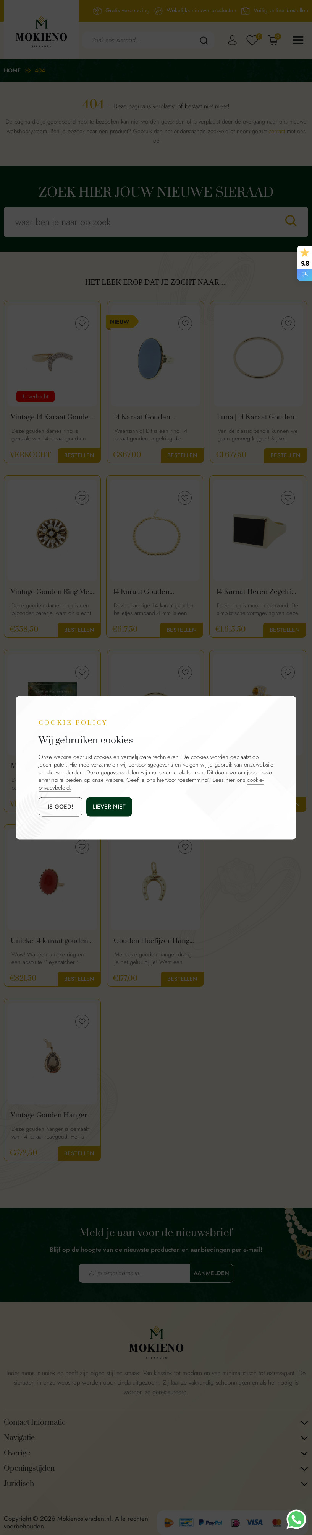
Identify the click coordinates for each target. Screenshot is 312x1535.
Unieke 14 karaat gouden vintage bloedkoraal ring (49, 941)
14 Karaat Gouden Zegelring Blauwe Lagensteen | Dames (145, 417)
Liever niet (109, 806)
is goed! (60, 806)
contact (276, 131)
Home (12, 70)
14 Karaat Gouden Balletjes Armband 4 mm (152, 592)
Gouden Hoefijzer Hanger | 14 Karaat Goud (155, 941)
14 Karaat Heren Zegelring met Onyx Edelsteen (257, 592)
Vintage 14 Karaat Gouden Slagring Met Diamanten (52, 417)
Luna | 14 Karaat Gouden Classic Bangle (255, 417)
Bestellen (79, 455)
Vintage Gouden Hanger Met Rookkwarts (49, 1115)
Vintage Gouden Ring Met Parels (51, 592)
